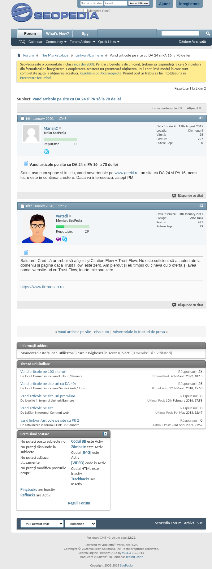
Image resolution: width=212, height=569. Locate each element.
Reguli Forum (79, 503)
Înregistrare (189, 4)
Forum (30, 34)
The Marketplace (54, 55)
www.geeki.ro (126, 173)
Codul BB (78, 441)
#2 (201, 205)
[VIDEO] (77, 463)
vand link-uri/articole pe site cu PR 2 (49, 420)
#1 (201, 118)
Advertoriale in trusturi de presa (139, 331)
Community (54, 42)
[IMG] (86, 452)
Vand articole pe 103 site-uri (43, 371)
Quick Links (107, 42)
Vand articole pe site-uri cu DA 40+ (48, 383)
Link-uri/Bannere (89, 55)
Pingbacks (28, 489)
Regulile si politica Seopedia (100, 73)
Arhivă (189, 523)
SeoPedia (126, 565)
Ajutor (164, 4)
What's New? (57, 34)
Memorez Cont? (97, 11)
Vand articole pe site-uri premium (47, 396)
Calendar (35, 42)
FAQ (22, 42)
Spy (85, 34)
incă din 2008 (84, 64)
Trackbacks (80, 479)
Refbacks (27, 495)
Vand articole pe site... (38, 408)
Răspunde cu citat (188, 196)
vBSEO (126, 553)
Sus (199, 523)
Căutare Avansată (192, 41)
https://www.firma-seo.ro (41, 286)
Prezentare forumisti (35, 78)
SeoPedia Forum (168, 523)
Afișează (192, 108)
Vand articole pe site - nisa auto (83, 331)
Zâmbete (78, 447)
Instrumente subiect (166, 108)
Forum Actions (80, 42)
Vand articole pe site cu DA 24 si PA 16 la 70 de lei (76, 99)
